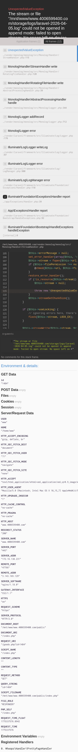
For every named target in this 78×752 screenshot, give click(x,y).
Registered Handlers (17, 742)
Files (5, 395)
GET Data (8, 374)
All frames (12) (54, 41)
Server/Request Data (17, 413)
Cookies (7, 401)
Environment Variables (19, 736)
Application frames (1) (28, 41)
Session (7, 407)
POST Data (9, 390)
